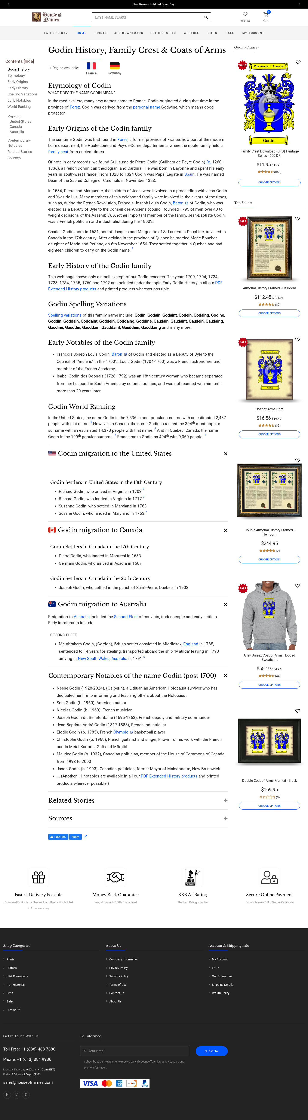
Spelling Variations (22, 94)
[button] (138, 452)
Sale (230, 33)
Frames (12, 968)
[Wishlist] (298, 62)
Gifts (212, 33)
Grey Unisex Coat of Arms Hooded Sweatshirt (269, 657)
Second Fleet (126, 616)
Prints (101, 33)
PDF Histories (163, 33)
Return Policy (221, 993)
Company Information (124, 959)
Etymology (16, 75)
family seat (58, 151)
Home (81, 33)
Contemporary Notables (19, 143)
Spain (189, 174)
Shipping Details (222, 984)
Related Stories (19, 151)
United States (20, 121)
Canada (16, 126)
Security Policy (119, 976)
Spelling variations (65, 315)
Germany (114, 68)
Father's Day (56, 33)
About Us (115, 1001)
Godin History (18, 69)
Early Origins (17, 82)
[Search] (206, 17)
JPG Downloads (128, 33)
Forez (75, 107)
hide (29, 61)
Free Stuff (13, 1010)
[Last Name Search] (151, 17)
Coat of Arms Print (269, 409)
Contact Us (116, 993)
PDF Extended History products (169, 776)
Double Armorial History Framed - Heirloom (269, 532)
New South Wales (94, 658)
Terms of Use (117, 984)
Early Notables (19, 100)
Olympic (120, 732)
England (190, 644)
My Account (253, 33)
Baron (178, 203)
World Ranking (19, 106)
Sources (14, 158)
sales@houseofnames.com (28, 1082)
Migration (14, 116)
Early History (17, 88)
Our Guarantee (222, 976)
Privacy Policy (118, 968)
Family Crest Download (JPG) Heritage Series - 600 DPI (269, 153)
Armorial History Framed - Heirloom (269, 288)
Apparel (191, 33)
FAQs (215, 968)
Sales (10, 1001)
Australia (17, 132)
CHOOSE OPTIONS (269, 182)
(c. (208, 162)
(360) (277, 172)
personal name (146, 107)
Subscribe (212, 1051)
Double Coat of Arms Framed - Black (269, 781)
